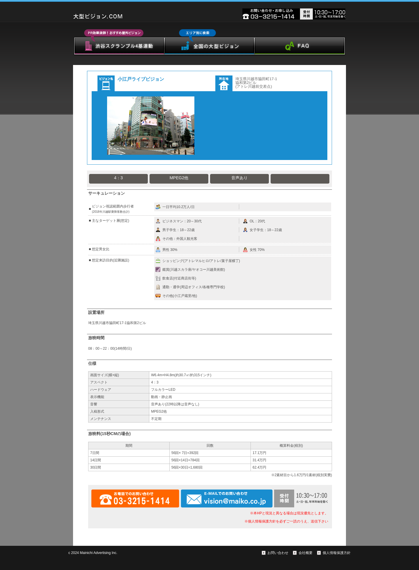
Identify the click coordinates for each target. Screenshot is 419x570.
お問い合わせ (277, 553)
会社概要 (306, 553)
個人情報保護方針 (337, 553)
